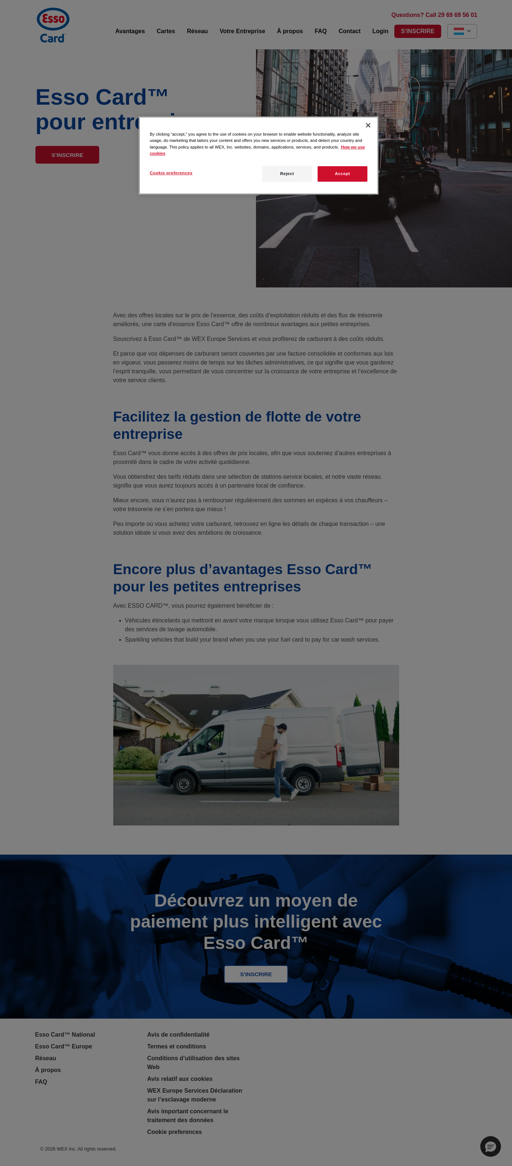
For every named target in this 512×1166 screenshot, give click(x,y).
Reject (287, 173)
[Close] (368, 125)
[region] (258, 155)
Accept (342, 173)
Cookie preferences (171, 173)
